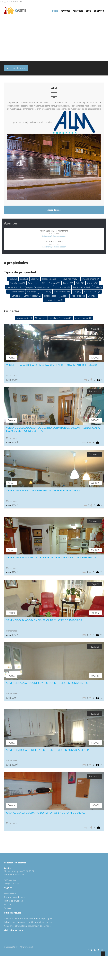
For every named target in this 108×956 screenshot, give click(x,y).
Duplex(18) (68, 283)
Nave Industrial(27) (71, 279)
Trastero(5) (31, 291)
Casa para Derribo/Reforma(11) (38, 287)
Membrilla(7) (40, 318)
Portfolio (78, 11)
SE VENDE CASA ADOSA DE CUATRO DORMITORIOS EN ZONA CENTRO (47, 683)
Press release (10, 893)
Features (65, 11)
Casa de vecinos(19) (37, 283)
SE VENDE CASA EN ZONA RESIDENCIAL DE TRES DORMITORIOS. (43, 490)
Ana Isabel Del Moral (54, 241)
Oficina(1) (92, 295)
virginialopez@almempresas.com (54, 236)
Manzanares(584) (24, 318)
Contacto (99, 11)
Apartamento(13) (13, 287)
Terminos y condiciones (14, 897)
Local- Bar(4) (45, 291)
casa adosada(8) (63, 287)
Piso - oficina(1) (78, 295)
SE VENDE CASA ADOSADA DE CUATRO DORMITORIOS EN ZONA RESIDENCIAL (51, 557)
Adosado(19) (54, 283)
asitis (15, 8)
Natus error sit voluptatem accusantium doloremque (27, 926)
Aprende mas (54, 210)
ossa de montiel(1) (83, 318)
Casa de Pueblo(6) (16, 291)
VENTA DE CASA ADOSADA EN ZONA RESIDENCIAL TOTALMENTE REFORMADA (51, 365)
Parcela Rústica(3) (62, 291)
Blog (88, 11)
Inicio (55, 11)
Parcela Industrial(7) (82, 287)
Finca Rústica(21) (17, 283)
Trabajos (8, 904)
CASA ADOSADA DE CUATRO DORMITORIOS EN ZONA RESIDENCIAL (45, 812)
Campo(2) (16, 295)
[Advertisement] (54, 40)
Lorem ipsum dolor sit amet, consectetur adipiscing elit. (28, 918)
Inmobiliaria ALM (18, 68)
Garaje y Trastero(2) (32, 295)
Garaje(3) (77, 291)
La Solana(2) (55, 318)
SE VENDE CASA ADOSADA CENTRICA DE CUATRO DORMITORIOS (44, 620)
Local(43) (35, 279)
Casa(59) (24, 279)
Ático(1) (64, 295)
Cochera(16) (92, 283)
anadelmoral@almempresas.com (53, 247)
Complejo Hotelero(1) (54, 300)
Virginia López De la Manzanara (54, 230)
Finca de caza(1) (51, 295)
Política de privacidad (13, 900)
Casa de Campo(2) (92, 291)
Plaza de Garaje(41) (50, 279)
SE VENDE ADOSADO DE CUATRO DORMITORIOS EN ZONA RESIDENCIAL (48, 750)
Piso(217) (13, 279)
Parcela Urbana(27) (90, 279)
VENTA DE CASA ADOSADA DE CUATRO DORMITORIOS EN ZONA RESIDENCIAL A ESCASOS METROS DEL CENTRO (53, 429)
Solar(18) (80, 283)
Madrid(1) (67, 318)
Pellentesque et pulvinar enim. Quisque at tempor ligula (28, 922)
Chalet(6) (98, 287)
